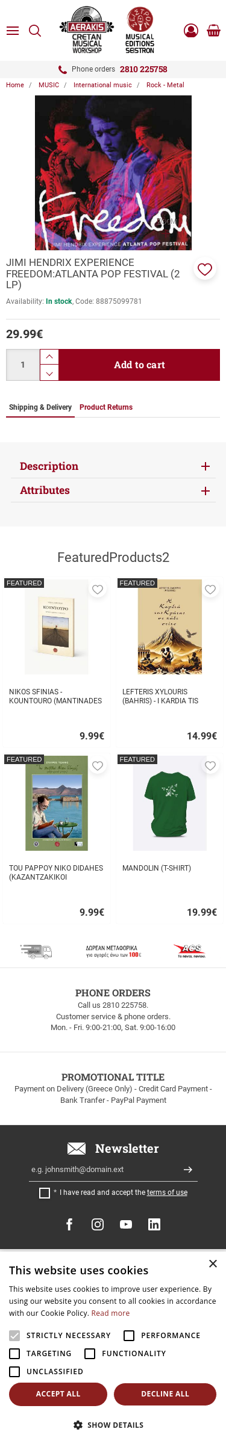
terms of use (167, 1192)
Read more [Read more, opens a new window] (111, 1313)
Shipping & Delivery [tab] (40, 407)
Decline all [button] (165, 1394)
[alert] (113, 1347)
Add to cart (139, 364)
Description (49, 466)
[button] (204, 268)
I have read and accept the (123, 1192)
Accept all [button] (58, 1394)
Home (15, 85)
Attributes (45, 490)
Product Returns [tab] (106, 407)
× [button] (212, 1264)
